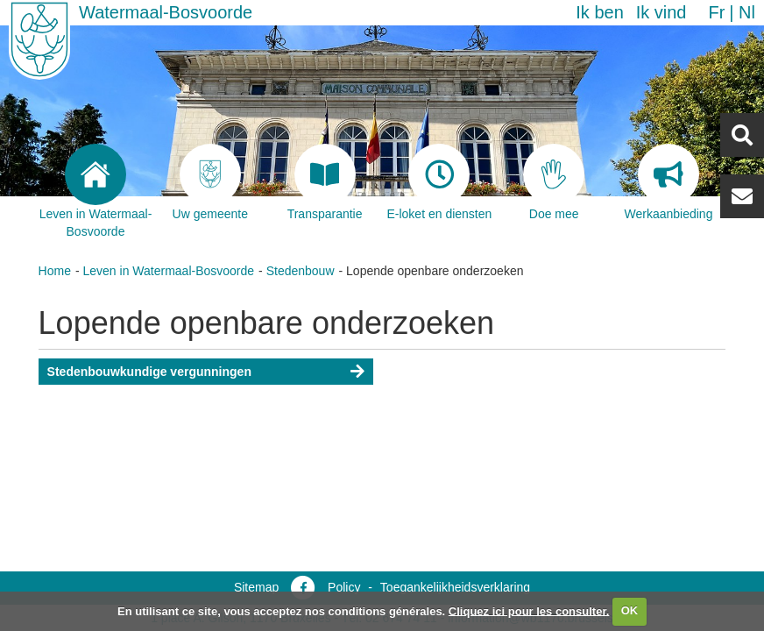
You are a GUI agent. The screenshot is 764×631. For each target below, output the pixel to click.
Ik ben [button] (599, 12)
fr (716, 12)
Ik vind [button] (661, 12)
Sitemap (256, 587)
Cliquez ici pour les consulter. (529, 610)
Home (55, 271)
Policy (344, 587)
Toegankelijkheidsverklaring (455, 587)
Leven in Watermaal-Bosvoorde (169, 271)
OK (630, 610)
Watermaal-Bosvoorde (165, 12)
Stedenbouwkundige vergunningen (149, 372)
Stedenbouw (300, 271)
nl (747, 12)
